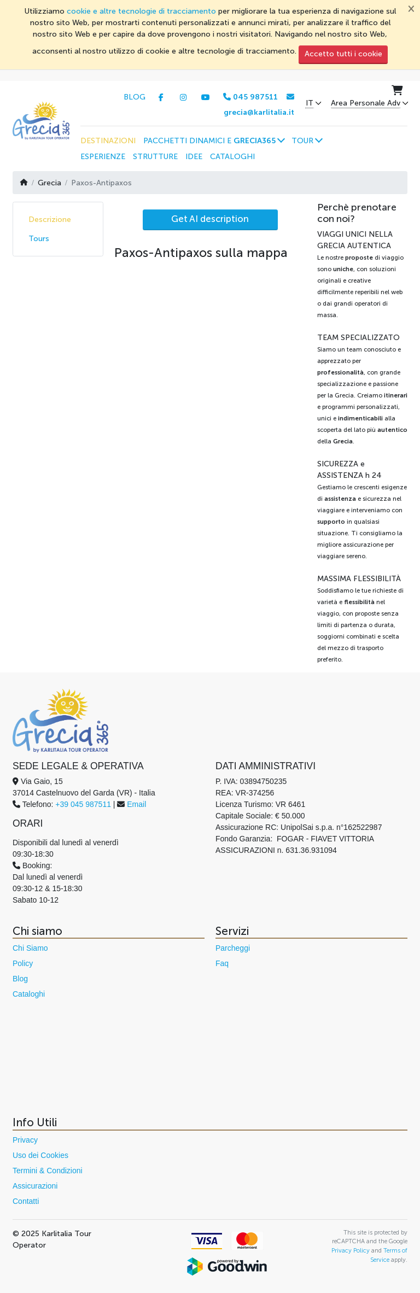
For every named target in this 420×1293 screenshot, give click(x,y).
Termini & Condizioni (48, 1170)
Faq (222, 963)
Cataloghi (29, 994)
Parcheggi (232, 948)
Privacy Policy (350, 1250)
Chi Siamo (30, 948)
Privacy (25, 1140)
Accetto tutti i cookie (343, 53)
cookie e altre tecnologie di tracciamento (141, 11)
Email (136, 804)
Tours (38, 238)
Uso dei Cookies (40, 1155)
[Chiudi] (411, 8)
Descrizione (49, 219)
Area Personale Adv (365, 103)
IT (309, 103)
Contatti (26, 1201)
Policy (23, 963)
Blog (20, 978)
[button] (213, 140)
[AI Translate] (210, 219)
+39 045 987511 (83, 804)
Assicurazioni (35, 1185)
